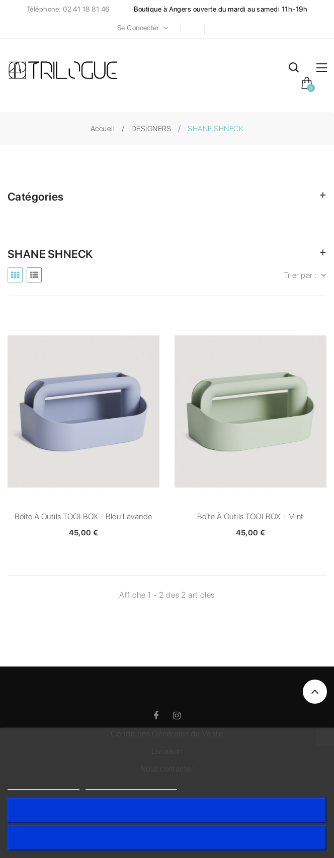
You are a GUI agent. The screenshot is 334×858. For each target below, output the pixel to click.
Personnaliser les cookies (131, 785)
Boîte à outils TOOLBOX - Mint (250, 516)
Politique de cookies (43, 785)
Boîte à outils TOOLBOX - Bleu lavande (83, 516)
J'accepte (167, 810)
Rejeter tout (167, 837)
